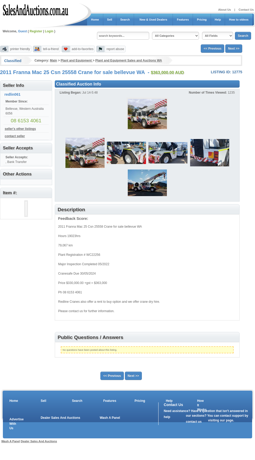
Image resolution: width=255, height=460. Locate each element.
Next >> (233, 48)
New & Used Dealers (153, 19)
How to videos (238, 19)
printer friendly (20, 49)
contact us (194, 421)
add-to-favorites (82, 49)
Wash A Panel (110, 418)
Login (49, 31)
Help (218, 19)
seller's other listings (20, 129)
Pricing (202, 19)
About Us (224, 9)
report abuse (115, 49)
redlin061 (12, 94)
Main (53, 60)
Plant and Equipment (77, 60)
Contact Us (246, 9)
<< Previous (212, 48)
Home (95, 19)
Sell (109, 19)
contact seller (15, 136)
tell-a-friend (51, 49)
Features (183, 19)
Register (36, 31)
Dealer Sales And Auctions (60, 418)
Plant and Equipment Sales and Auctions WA (128, 60)
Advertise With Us (13, 423)
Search (125, 19)
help (167, 417)
